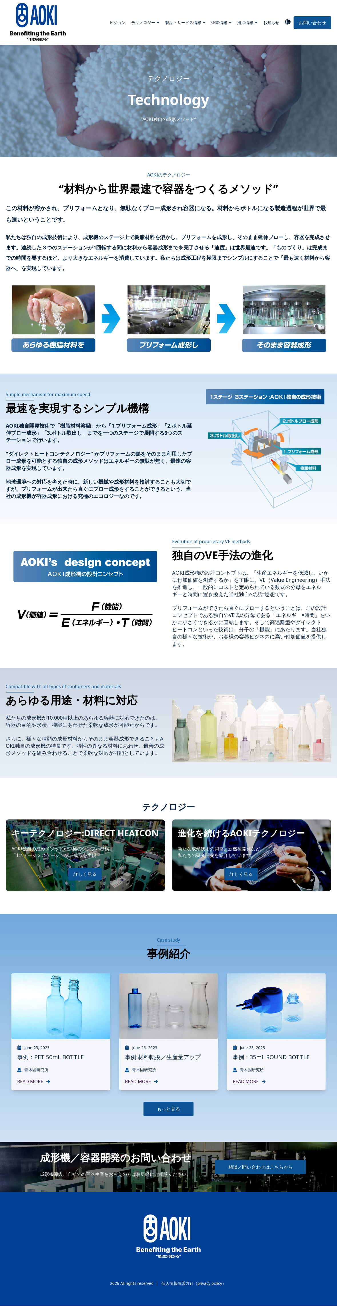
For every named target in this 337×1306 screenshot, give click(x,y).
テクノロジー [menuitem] (143, 22)
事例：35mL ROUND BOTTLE (271, 1057)
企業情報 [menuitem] (219, 22)
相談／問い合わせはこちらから (260, 1167)
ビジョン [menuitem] (117, 22)
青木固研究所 (32, 1069)
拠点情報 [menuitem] (245, 22)
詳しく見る (84, 874)
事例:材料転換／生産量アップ (163, 1057)
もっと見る (168, 1109)
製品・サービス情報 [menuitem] (183, 22)
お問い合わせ (312, 22)
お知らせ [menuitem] (271, 22)
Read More (33, 1081)
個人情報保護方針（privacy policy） (193, 1283)
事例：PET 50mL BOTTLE (50, 1057)
